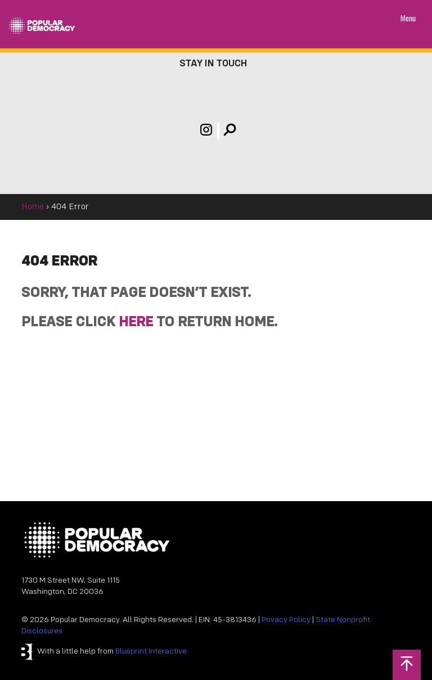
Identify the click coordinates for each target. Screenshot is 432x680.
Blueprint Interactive (151, 651)
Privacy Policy (286, 620)
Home (32, 206)
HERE (136, 322)
